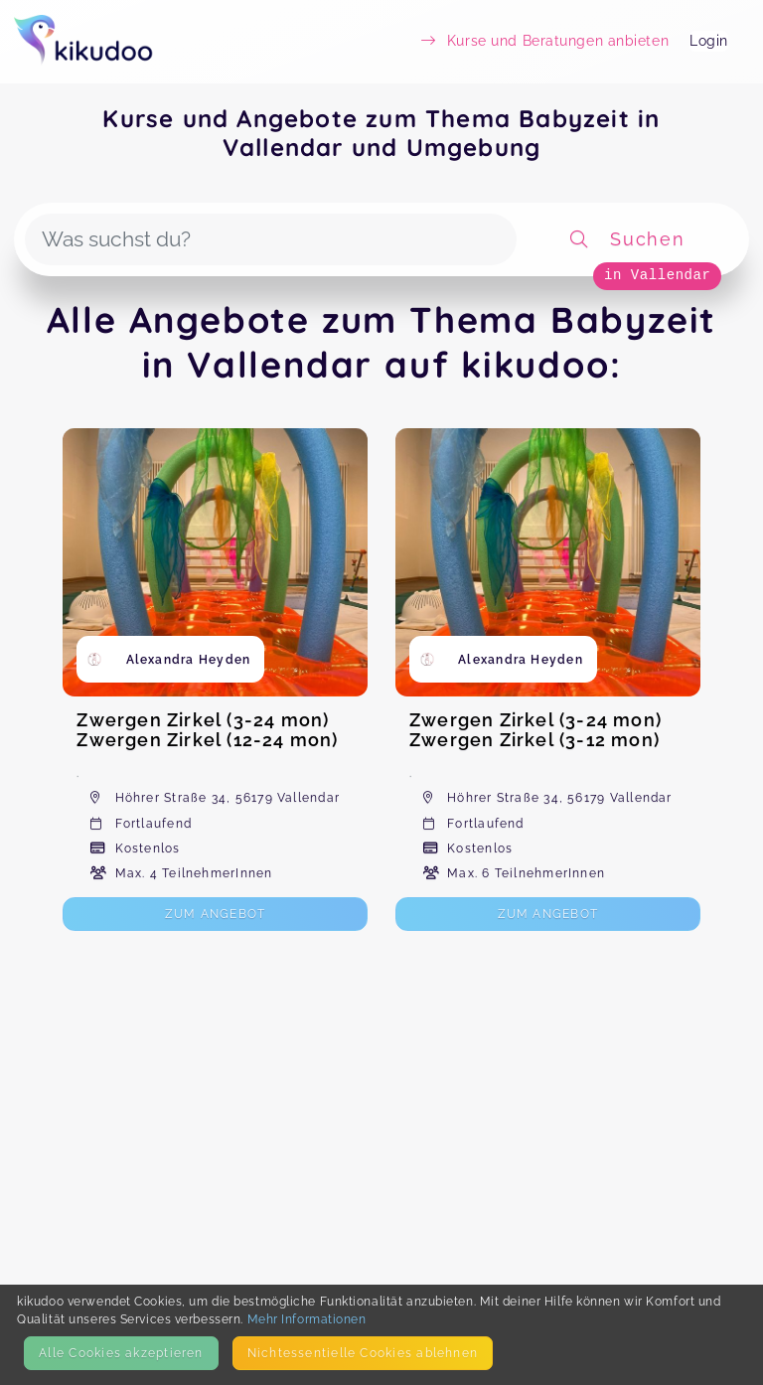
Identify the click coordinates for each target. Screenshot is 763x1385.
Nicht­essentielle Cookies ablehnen (362, 1352)
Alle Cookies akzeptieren (121, 1352)
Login (708, 41)
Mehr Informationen (307, 1318)
